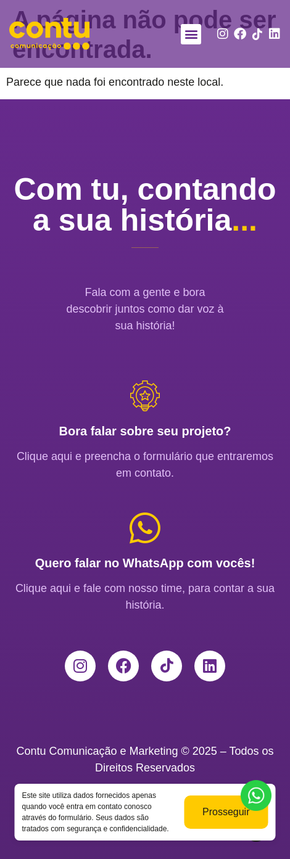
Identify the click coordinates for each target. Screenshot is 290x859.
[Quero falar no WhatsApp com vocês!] (145, 527)
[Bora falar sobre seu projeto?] (145, 395)
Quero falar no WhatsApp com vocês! (145, 563)
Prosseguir (225, 820)
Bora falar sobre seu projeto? (145, 431)
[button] (191, 34)
